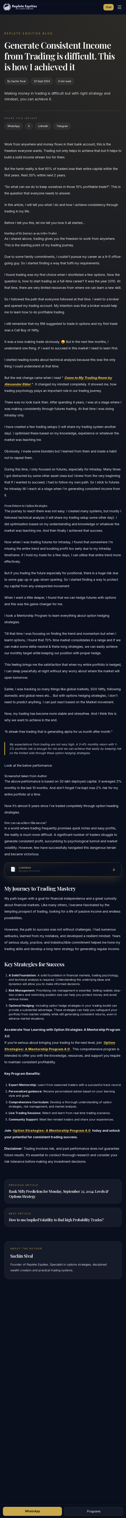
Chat (109, 7)
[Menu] (119, 7)
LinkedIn (43, 126)
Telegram (62, 126)
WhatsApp (13, 126)
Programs (93, 1511)
